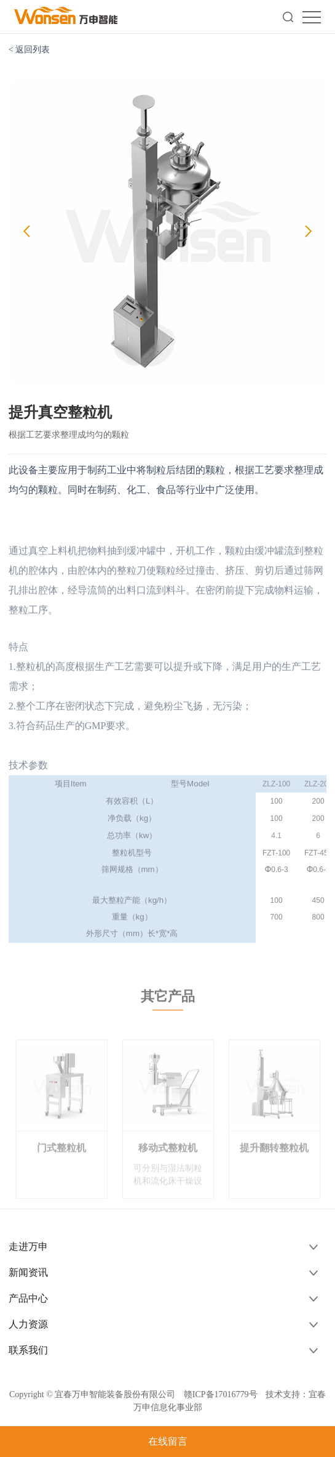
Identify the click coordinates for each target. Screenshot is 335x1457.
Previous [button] (27, 231)
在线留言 (167, 1441)
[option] (168, 231)
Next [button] (308, 231)
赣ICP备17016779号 (221, 1394)
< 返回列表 (29, 49)
